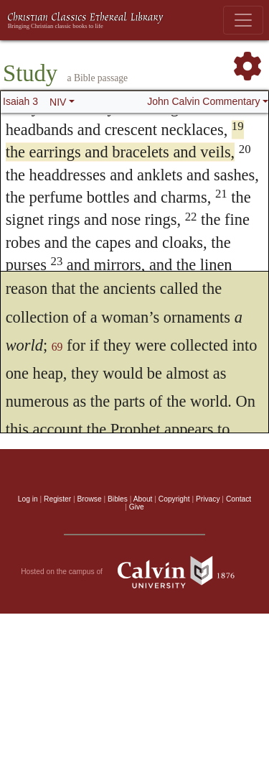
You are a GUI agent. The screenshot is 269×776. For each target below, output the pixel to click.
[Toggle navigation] (243, 20)
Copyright (174, 499)
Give (136, 507)
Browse (89, 499)
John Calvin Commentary (203, 101)
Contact (238, 499)
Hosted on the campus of (134, 572)
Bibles (118, 499)
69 (57, 347)
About (143, 499)
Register (57, 499)
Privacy (208, 499)
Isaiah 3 (20, 101)
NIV (57, 102)
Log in (28, 499)
